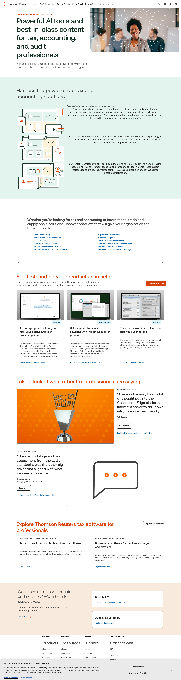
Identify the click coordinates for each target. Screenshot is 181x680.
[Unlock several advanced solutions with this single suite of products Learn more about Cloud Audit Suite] (86, 363)
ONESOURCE (47, 657)
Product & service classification (110, 246)
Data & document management (47, 237)
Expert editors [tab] (108, 106)
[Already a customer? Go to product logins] (104, 623)
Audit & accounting (42, 234)
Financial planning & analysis (46, 243)
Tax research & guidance (107, 237)
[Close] (177, 669)
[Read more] (124, 426)
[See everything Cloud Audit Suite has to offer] (35, 495)
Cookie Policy (26, 677)
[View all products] (156, 283)
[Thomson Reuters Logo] (16, 4)
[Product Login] (170, 4)
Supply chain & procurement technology (114, 249)
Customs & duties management (110, 240)
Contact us (88, 653)
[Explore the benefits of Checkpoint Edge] (134, 433)
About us (64, 649)
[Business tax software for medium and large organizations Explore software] (102, 567)
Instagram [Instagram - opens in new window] (114, 659)
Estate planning (41, 240)
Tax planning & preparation (108, 234)
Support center (89, 649)
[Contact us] (23, 616)
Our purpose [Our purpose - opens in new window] (66, 657)
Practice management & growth (47, 246)
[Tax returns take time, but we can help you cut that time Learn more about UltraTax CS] (133, 363)
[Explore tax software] (154, 523)
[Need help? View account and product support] (110, 602)
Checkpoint (46, 649)
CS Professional (48, 653)
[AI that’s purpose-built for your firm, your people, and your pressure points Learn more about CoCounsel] (33, 363)
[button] (159, 4)
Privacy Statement (11, 677)
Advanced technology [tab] (76, 106)
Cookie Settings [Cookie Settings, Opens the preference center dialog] (138, 666)
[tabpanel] (90, 121)
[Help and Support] (164, 4)
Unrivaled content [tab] (93, 106)
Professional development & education (50, 249)
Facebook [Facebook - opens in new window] (114, 655)
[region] (90, 670)
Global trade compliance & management (114, 243)
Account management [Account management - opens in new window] (92, 657)
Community (65, 653)
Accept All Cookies (138, 673)
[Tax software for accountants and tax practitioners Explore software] (27, 567)
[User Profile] (175, 4)
